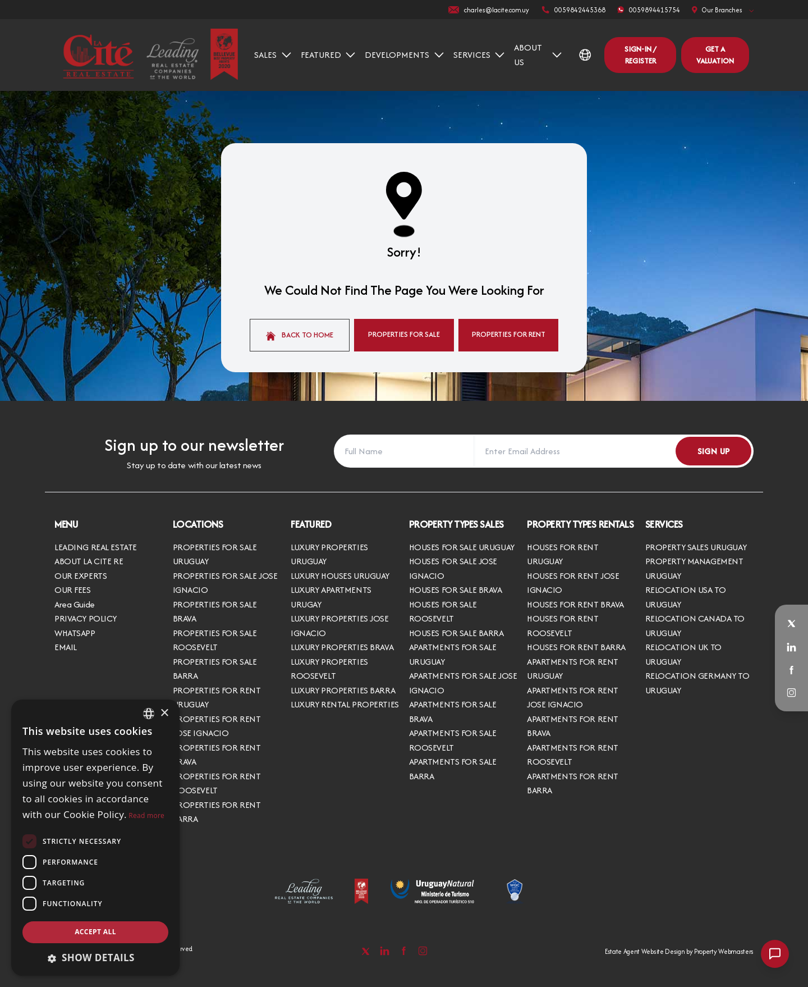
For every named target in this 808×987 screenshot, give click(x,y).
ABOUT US (538, 54)
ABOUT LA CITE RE (88, 561)
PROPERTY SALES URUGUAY (696, 547)
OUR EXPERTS (80, 575)
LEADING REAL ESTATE (95, 547)
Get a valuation (715, 54)
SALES (272, 54)
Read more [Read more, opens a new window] (146, 815)
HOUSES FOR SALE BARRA (456, 633)
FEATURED (328, 54)
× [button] (164, 713)
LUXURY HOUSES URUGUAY (340, 575)
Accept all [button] (95, 931)
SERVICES (479, 54)
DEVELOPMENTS (404, 54)
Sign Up (713, 451)
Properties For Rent (508, 334)
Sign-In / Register (640, 54)
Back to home (300, 334)
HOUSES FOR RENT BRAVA (575, 604)
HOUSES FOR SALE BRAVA (455, 589)
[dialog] (95, 838)
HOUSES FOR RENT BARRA (576, 647)
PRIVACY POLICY (85, 618)
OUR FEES (72, 589)
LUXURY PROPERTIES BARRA (343, 690)
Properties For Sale (404, 334)
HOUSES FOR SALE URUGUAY (462, 547)
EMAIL (65, 647)
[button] (95, 958)
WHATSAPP (74, 633)
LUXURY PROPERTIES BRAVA (342, 647)
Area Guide (74, 604)
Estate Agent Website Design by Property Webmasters (679, 951)
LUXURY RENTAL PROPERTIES (345, 704)
